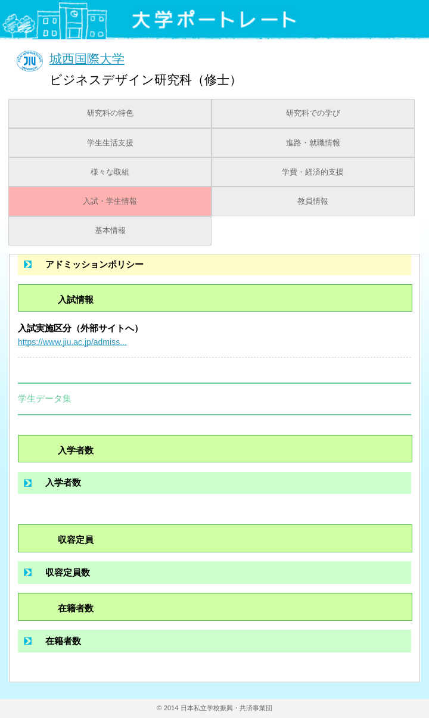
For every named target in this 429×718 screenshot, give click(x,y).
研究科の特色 (110, 113)
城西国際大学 (87, 58)
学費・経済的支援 (313, 172)
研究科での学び (313, 113)
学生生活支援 (110, 143)
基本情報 (110, 230)
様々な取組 (110, 172)
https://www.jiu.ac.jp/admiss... (72, 342)
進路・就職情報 (313, 143)
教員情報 (312, 201)
